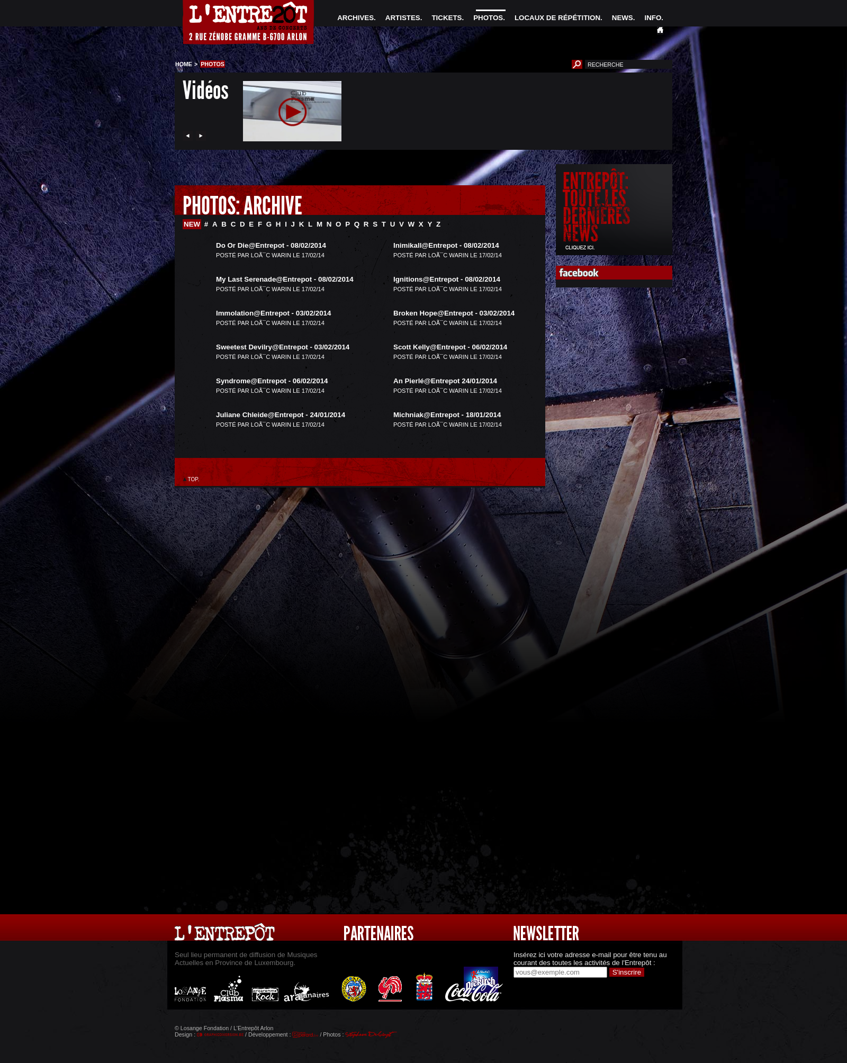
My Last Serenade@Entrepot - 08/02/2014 (285, 279)
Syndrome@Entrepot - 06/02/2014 (272, 381)
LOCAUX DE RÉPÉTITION (557, 18)
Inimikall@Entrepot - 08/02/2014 (446, 245)
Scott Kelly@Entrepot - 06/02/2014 (450, 347)
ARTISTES (402, 18)
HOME (183, 64)
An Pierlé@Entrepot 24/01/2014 (445, 381)
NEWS (622, 18)
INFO (652, 18)
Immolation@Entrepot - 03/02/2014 (273, 313)
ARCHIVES (355, 18)
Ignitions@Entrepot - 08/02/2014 (446, 279)
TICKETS (446, 18)
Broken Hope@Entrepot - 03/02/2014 (454, 313)
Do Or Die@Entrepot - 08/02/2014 (271, 245)
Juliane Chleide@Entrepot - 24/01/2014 (280, 415)
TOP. (193, 479)
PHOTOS (488, 18)
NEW (192, 224)
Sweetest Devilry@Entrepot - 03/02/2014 (282, 347)
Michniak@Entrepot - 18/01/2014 (447, 415)
